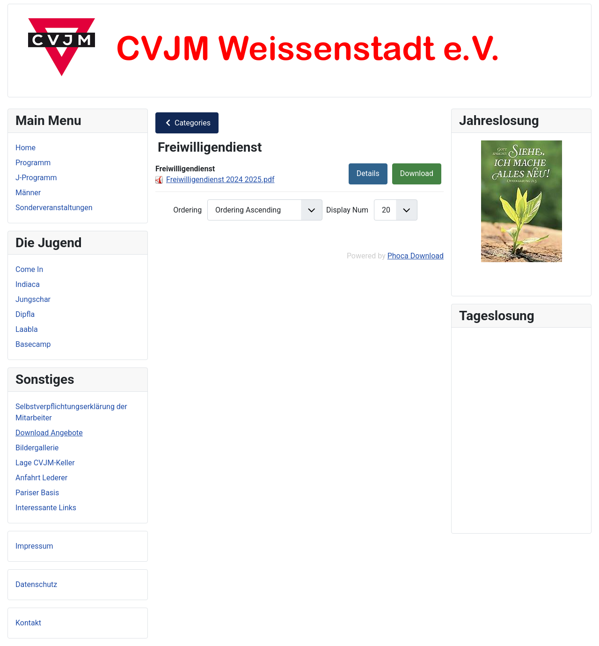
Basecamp (33, 344)
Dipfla (25, 314)
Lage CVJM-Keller (45, 462)
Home (25, 147)
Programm (33, 162)
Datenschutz (36, 584)
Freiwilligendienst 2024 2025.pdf (220, 179)
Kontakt (28, 622)
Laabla (26, 329)
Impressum (34, 546)
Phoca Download (415, 255)
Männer (28, 192)
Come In (29, 269)
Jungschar (33, 299)
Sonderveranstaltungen (54, 207)
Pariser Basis (37, 492)
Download (416, 173)
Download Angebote (49, 432)
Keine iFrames (521, 428)
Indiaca (27, 284)
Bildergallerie (36, 447)
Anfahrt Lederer (41, 477)
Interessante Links (45, 507)
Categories (187, 122)
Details (368, 173)
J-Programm (36, 177)
